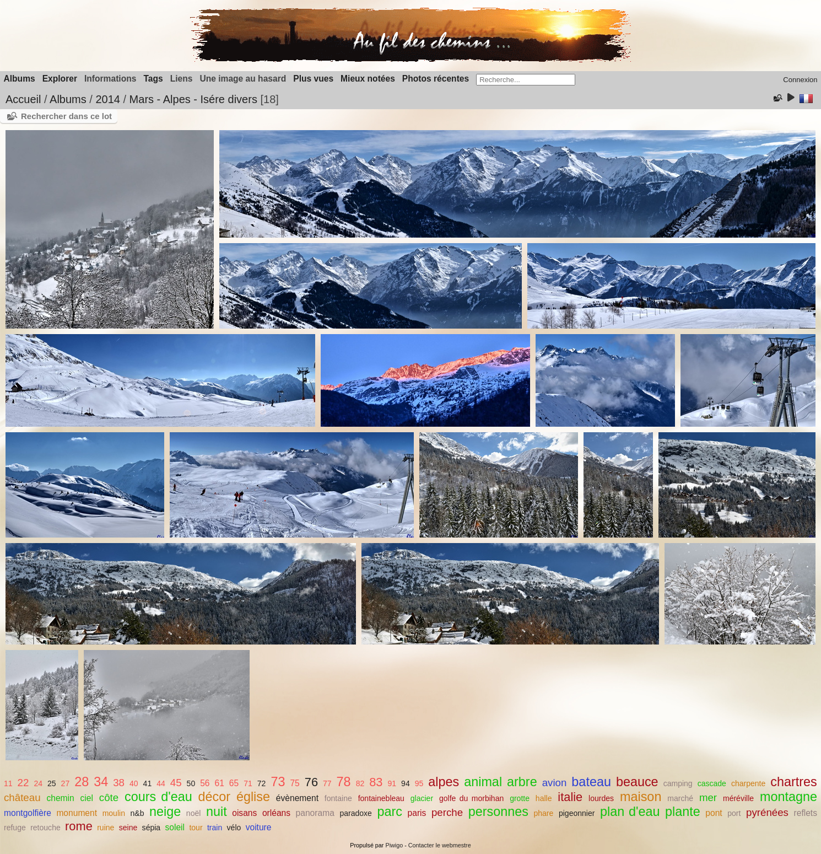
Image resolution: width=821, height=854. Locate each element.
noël (193, 813)
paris (417, 813)
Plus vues (313, 78)
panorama (315, 813)
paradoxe (355, 813)
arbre (522, 782)
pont (713, 813)
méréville (738, 798)
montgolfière (27, 813)
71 (248, 783)
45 (176, 782)
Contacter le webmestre (439, 845)
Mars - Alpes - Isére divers (193, 99)
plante (682, 811)
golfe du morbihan (471, 798)
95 (419, 783)
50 (191, 783)
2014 (107, 99)
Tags (153, 78)
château (22, 797)
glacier (421, 798)
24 (38, 783)
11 (8, 783)
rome (79, 826)
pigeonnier (577, 813)
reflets (805, 813)
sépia (151, 827)
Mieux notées (368, 78)
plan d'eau (630, 811)
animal (483, 782)
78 (344, 782)
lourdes (601, 798)
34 (101, 782)
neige (165, 811)
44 (160, 783)
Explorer (59, 78)
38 (119, 782)
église (253, 796)
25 (51, 783)
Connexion (800, 80)
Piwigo (394, 845)
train (214, 827)
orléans (276, 813)
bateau (591, 782)
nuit (216, 811)
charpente (748, 783)
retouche (45, 827)
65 (234, 783)
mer (708, 797)
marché (680, 798)
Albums (19, 78)
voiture (259, 827)
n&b (137, 813)
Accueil (23, 99)
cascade (712, 783)
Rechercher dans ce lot (66, 116)
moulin (113, 813)
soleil (175, 827)
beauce (637, 782)
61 (219, 783)
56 (204, 783)
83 (375, 782)
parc (389, 811)
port (734, 813)
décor (214, 796)
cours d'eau (158, 796)
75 (294, 783)
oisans (244, 813)
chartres (793, 782)
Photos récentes (435, 78)
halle (544, 798)
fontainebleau (381, 798)
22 (23, 782)
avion (554, 782)
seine (128, 827)
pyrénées (767, 812)
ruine (105, 827)
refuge (15, 827)
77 (327, 783)
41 (147, 783)
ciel (86, 798)
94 (405, 783)
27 (65, 783)
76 (311, 782)
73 (278, 782)
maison (640, 796)
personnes (498, 811)
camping (678, 783)
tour (195, 827)
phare (543, 813)
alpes (443, 782)
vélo (234, 827)
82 (360, 783)
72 (261, 783)
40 (133, 783)
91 (391, 783)
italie (570, 797)
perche (447, 812)
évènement (297, 798)
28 (81, 782)
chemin (60, 798)
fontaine (338, 798)
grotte (520, 798)
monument (76, 813)
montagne (788, 796)
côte (108, 797)
